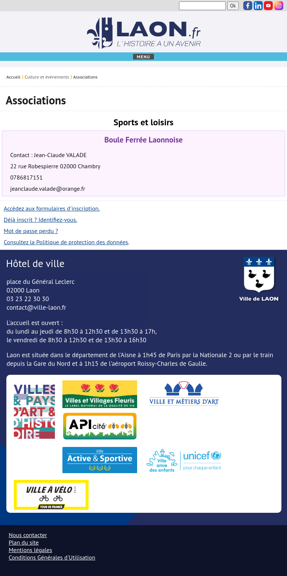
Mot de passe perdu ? (31, 231)
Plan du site (23, 542)
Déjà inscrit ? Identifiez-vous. (40, 219)
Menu (143, 56)
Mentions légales (30, 550)
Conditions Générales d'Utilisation (52, 557)
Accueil (13, 77)
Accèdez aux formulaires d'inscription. (52, 208)
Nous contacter (28, 535)
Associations (85, 77)
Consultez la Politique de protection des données (66, 242)
